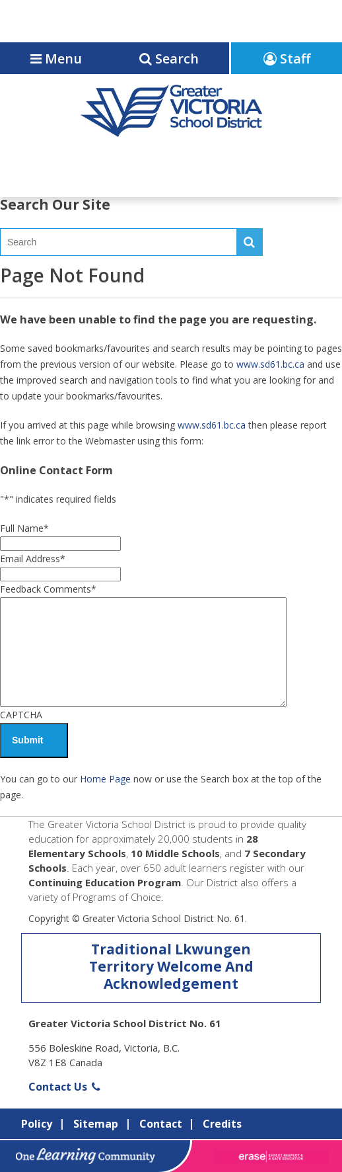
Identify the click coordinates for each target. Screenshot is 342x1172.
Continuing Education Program (104, 882)
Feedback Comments (48, 589)
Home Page (105, 779)
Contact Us (64, 1086)
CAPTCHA (21, 714)
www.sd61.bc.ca (270, 364)
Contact (160, 1123)
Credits (222, 1123)
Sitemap (95, 1123)
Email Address (32, 558)
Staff (286, 58)
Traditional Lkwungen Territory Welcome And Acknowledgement (171, 966)
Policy (36, 1123)
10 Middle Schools (175, 853)
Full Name (24, 528)
